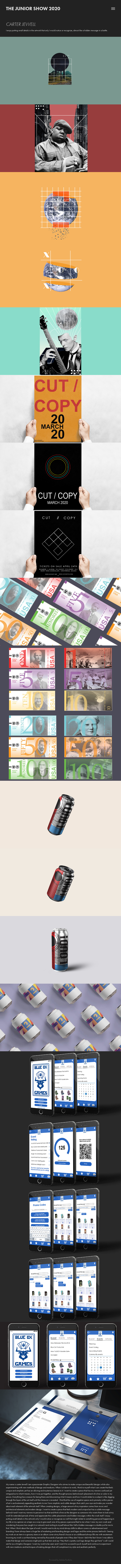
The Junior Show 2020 (33, 8)
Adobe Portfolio (65, 1560)
